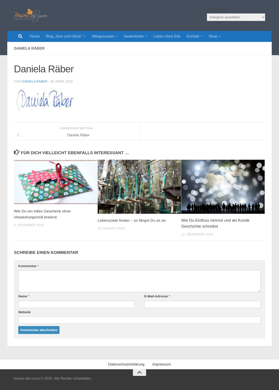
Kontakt (192, 36)
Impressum (162, 364)
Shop (213, 36)
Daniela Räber (35, 81)
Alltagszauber (103, 36)
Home (35, 36)
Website (24, 312)
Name (23, 296)
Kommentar (28, 266)
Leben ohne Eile (166, 36)
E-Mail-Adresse (157, 296)
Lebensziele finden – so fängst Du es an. (133, 220)
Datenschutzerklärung (126, 364)
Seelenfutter (134, 36)
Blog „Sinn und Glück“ (64, 36)
